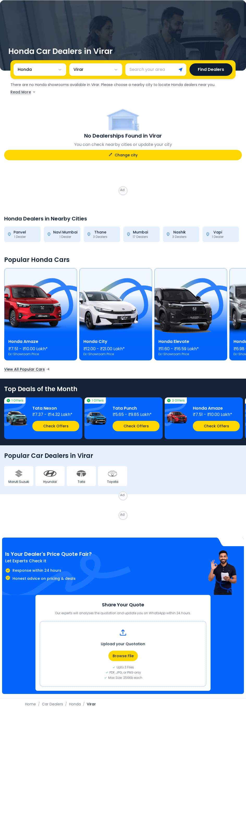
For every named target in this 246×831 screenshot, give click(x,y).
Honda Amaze (23, 341)
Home (30, 704)
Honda (75, 704)
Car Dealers (52, 704)
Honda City (95, 341)
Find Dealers (211, 69)
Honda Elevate (173, 341)
